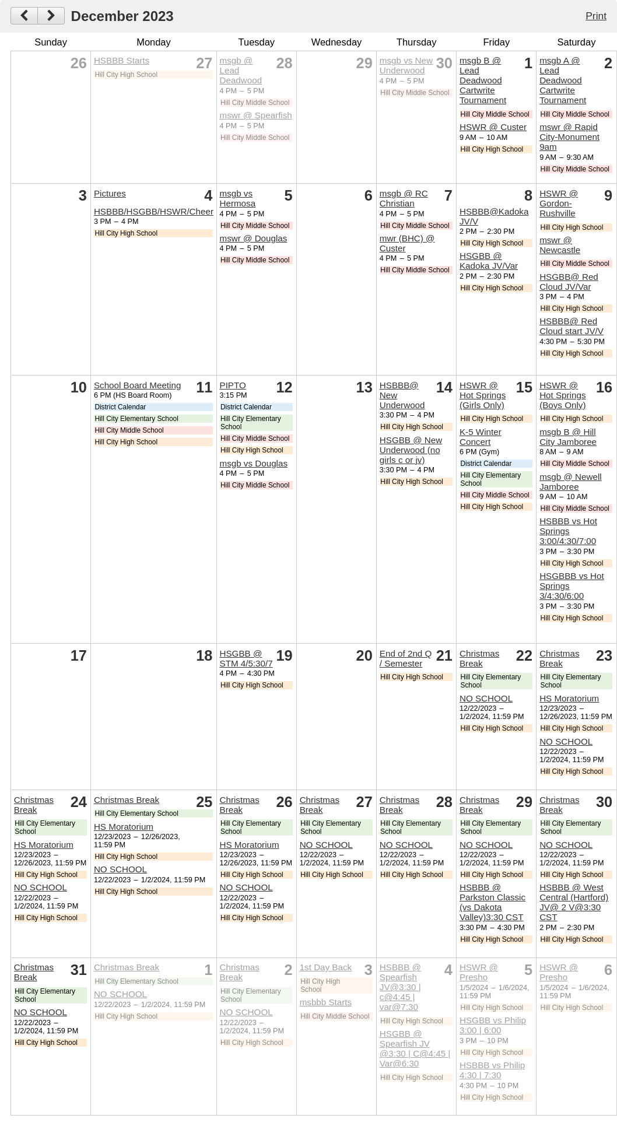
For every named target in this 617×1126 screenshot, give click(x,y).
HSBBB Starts (121, 60)
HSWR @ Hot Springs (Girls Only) (483, 395)
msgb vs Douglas (254, 463)
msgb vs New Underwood (406, 65)
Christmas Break (479, 658)
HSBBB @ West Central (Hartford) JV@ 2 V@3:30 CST (573, 902)
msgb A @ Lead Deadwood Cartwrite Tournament (562, 80)
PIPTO (233, 385)
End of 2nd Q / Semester (406, 658)
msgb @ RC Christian (404, 198)
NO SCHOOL (486, 698)
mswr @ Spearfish (256, 115)
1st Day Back (326, 967)
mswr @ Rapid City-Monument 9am (569, 137)
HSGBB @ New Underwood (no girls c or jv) (411, 450)
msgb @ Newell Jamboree (570, 482)
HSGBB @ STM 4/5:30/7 (246, 658)
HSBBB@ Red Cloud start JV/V (571, 326)
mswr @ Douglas (254, 238)
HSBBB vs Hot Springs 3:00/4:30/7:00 (568, 531)
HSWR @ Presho (479, 972)
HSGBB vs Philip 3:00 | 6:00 (493, 1025)
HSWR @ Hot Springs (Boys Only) (562, 395)
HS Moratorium (569, 698)
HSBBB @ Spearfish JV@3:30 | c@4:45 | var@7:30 (400, 987)
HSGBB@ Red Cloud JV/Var (568, 282)
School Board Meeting (137, 385)
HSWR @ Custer (493, 127)
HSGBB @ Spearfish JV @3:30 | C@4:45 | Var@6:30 (415, 1048)
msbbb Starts (326, 1002)
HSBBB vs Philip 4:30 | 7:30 (492, 1070)
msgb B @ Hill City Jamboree (568, 437)
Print (596, 16)
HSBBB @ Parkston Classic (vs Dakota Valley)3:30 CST (492, 902)
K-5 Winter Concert (481, 437)
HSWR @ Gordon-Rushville (558, 203)
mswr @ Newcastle (559, 245)
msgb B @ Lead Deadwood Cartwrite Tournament (483, 80)
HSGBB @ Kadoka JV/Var (489, 261)
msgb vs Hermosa (238, 198)
